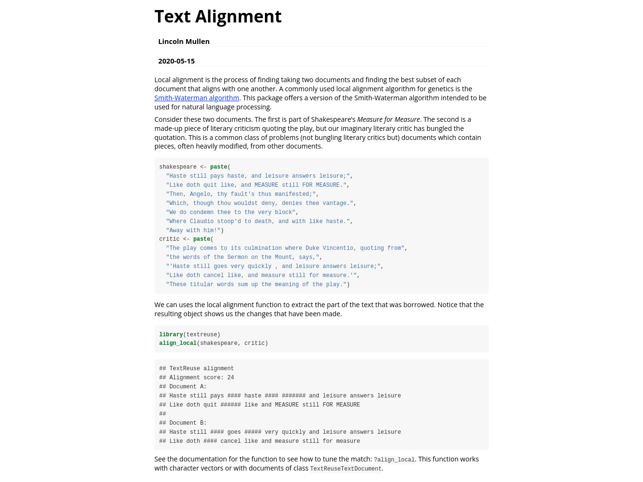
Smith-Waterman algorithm (197, 97)
